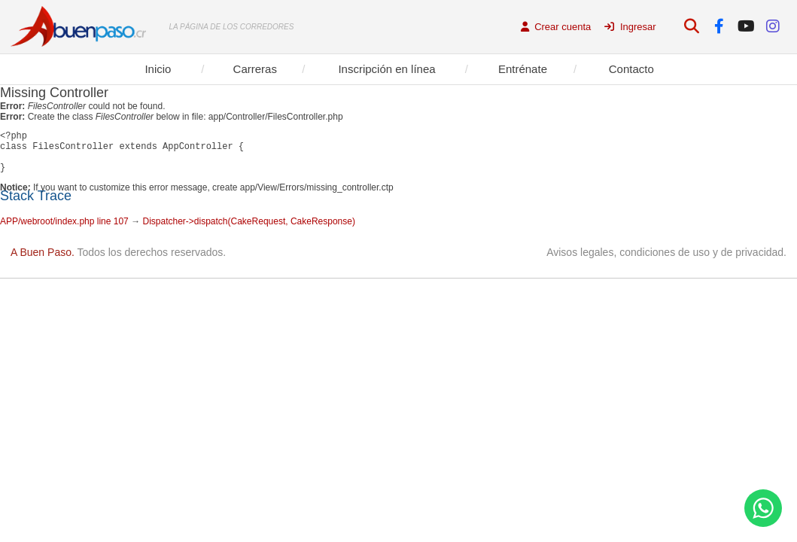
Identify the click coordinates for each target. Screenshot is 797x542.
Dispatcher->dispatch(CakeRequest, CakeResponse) (248, 230)
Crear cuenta (556, 26)
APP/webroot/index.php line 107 (64, 230)
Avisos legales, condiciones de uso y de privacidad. (666, 261)
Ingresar (630, 26)
